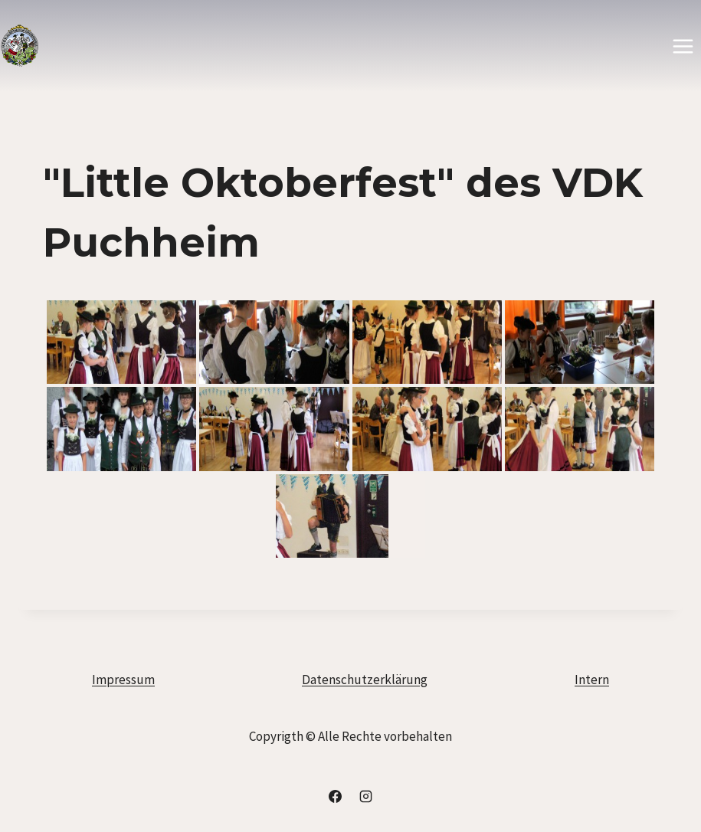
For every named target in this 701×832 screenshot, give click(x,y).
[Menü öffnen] (682, 46)
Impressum (123, 679)
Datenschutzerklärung (364, 679)
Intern (592, 679)
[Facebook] (336, 796)
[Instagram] (365, 796)
